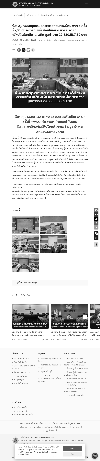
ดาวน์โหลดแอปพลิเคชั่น (22, 414)
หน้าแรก (30, 15)
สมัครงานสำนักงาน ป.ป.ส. (75, 378)
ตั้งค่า (27, 455)
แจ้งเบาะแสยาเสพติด (73, 358)
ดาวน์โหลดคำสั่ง (19, 407)
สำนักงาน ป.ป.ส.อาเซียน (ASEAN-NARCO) (74, 390)
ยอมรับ (72, 448)
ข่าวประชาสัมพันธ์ (44, 15)
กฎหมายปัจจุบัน (45, 371)
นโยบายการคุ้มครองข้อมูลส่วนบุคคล (66, 423)
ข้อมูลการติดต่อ (19, 376)
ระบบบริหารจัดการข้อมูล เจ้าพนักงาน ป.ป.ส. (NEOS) (75, 363)
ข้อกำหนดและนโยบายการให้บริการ (34, 423)
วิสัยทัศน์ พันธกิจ (19, 362)
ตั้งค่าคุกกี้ (51, 431)
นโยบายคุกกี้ (77, 427)
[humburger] (86, 4)
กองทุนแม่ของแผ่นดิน (74, 395)
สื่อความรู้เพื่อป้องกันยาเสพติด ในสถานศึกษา (76, 373)
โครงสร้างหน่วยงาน (21, 372)
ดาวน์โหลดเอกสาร (20, 411)
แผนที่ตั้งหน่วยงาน (20, 383)
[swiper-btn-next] (85, 318)
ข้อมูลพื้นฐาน (18, 379)
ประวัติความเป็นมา (20, 358)
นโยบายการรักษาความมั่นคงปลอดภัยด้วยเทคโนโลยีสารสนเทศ (44, 427)
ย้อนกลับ (18, 15)
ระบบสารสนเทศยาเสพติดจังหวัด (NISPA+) (75, 384)
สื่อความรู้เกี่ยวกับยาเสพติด (76, 368)
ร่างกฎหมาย (44, 375)
